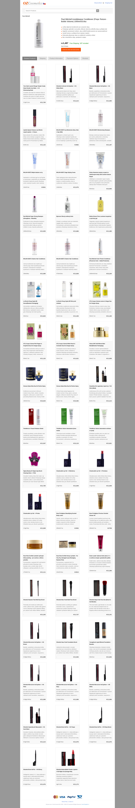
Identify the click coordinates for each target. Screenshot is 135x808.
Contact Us (71, 801)
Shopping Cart (108, 3)
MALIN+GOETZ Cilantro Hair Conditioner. (34, 258)
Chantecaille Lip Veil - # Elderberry (65, 471)
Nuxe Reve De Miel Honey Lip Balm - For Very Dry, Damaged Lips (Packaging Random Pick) (67, 558)
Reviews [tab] (85, 58)
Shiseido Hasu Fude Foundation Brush (66, 642)
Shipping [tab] (42, 58)
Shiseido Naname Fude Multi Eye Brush (34, 599)
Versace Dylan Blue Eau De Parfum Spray (34, 386)
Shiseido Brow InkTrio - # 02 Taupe (65, 727)
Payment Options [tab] (72, 58)
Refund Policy (65, 801)
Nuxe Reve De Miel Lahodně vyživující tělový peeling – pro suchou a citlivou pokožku (33, 558)
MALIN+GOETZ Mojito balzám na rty (33, 172)
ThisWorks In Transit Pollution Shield (33, 428)
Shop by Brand (98, 3)
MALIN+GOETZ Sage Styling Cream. (66, 172)
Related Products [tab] (30, 58)
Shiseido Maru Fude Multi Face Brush (66, 599)
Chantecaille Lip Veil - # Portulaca (98, 471)
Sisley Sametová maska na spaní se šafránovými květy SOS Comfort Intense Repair (100, 174)
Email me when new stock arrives (71, 49)
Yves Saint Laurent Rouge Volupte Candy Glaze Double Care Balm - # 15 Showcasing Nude (34, 88)
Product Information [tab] (56, 58)
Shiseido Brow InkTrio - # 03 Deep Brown (100, 727)
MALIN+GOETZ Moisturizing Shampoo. (99, 130)
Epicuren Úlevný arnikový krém (64, 216)
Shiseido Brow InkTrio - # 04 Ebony (32, 769)
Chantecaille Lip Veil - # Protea (31, 513)
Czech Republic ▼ (85, 804)
